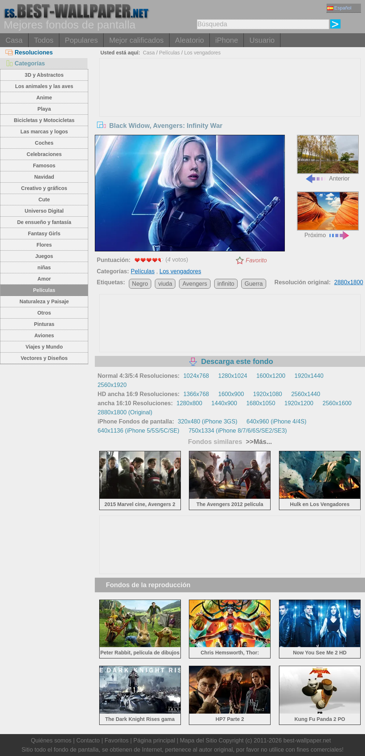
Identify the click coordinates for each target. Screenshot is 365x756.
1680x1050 (260, 403)
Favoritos (116, 740)
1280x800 (189, 403)
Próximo (328, 215)
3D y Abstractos (44, 75)
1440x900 (224, 403)
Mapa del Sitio (198, 740)
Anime (44, 97)
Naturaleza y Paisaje (44, 301)
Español (339, 8)
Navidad (44, 177)
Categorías (25, 63)
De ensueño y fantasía (44, 222)
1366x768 (196, 394)
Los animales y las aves (44, 86)
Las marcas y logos (44, 131)
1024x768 (196, 376)
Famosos (44, 165)
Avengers (194, 284)
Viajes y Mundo (44, 347)
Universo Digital (44, 211)
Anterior (328, 158)
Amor (44, 279)
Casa (14, 40)
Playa (44, 109)
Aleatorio (189, 40)
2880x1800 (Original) (125, 412)
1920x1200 (298, 403)
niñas (44, 267)
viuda (165, 284)
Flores (44, 245)
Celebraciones (44, 154)
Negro (140, 284)
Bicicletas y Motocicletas (44, 120)
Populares (81, 40)
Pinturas (44, 324)
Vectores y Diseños (44, 358)
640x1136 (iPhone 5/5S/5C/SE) (138, 431)
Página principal (154, 740)
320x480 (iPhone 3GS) (208, 421)
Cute (44, 199)
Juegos (44, 256)
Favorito (256, 260)
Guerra (254, 284)
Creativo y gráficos (44, 188)
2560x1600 (337, 403)
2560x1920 (112, 385)
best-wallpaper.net (307, 740)
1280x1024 (232, 376)
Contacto (88, 740)
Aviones (44, 335)
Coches (44, 143)
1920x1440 (308, 376)
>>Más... (258, 441)
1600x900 (231, 394)
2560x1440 (305, 394)
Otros (44, 313)
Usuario (262, 40)
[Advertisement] (230, 113)
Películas (44, 290)
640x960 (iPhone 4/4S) (276, 421)
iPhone (226, 40)
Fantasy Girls (44, 233)
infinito (225, 284)
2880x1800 (348, 282)
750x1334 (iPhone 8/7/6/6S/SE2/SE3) (238, 431)
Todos (43, 40)
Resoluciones (29, 52)
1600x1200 (270, 376)
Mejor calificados (136, 40)
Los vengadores (202, 53)
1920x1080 (267, 394)
